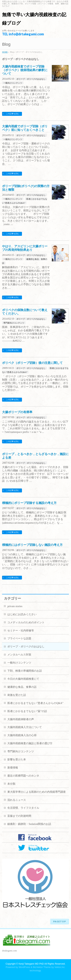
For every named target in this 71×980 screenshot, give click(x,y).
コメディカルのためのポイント (25, 622)
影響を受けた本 (16, 759)
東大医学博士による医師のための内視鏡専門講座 (36, 791)
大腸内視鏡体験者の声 (20, 719)
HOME (5, 52)
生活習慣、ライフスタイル (23, 807)
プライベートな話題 (19, 638)
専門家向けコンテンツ (13, 323)
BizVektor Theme (42, 967)
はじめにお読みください (22, 614)
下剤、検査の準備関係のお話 (24, 670)
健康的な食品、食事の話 (22, 687)
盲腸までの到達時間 (19, 816)
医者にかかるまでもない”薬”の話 (27, 711)
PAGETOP (59, 921)
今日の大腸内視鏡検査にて (23, 678)
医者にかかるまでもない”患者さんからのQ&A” (35, 703)
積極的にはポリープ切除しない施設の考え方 (32, 544)
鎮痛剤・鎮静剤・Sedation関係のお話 (29, 824)
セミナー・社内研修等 (20, 630)
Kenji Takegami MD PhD (31, 964)
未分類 (11, 783)
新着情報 (12, 767)
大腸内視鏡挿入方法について (24, 727)
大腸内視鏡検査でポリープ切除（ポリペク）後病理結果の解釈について (25, 70)
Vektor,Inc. (60, 967)
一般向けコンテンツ (12, 83)
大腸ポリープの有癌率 (17, 412)
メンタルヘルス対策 (19, 654)
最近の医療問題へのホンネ (23, 775)
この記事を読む (12, 114)
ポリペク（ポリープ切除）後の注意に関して (32, 362)
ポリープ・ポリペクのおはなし (31, 79)
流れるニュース (16, 800)
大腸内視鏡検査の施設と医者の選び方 (29, 743)
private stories (14, 606)
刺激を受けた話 (16, 695)
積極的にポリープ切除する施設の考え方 (29, 502)
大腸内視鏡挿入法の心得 (22, 735)
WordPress (24, 967)
